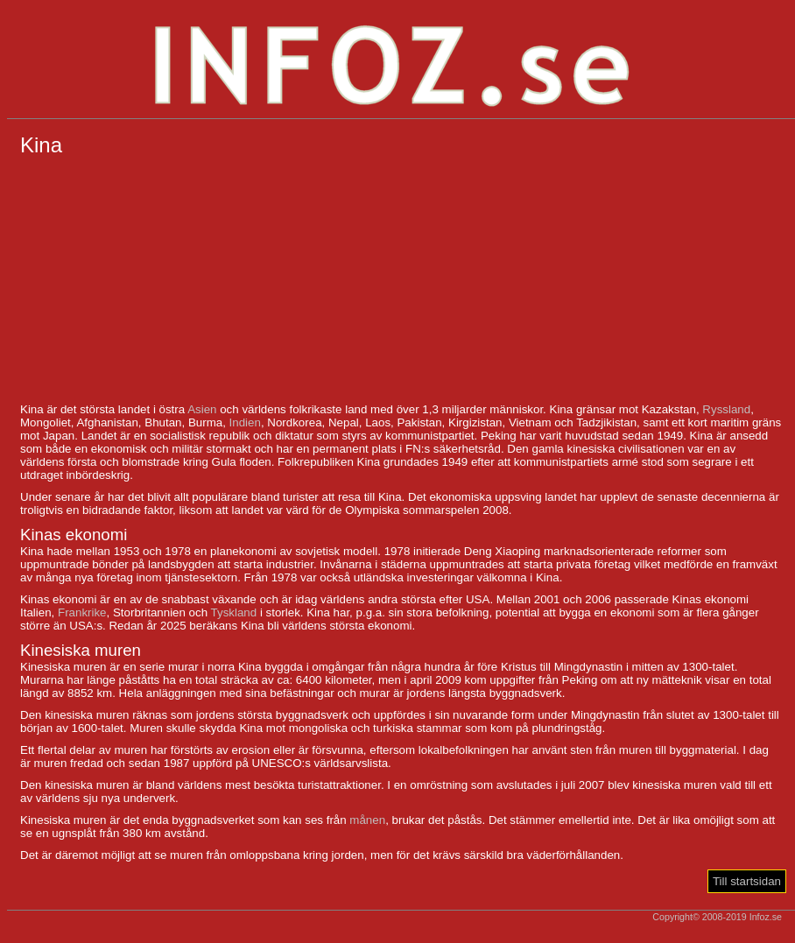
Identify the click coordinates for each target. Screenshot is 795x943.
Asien (201, 409)
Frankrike (82, 612)
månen (367, 820)
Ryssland (726, 409)
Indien (245, 422)
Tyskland (234, 612)
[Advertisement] (401, 280)
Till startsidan (747, 881)
